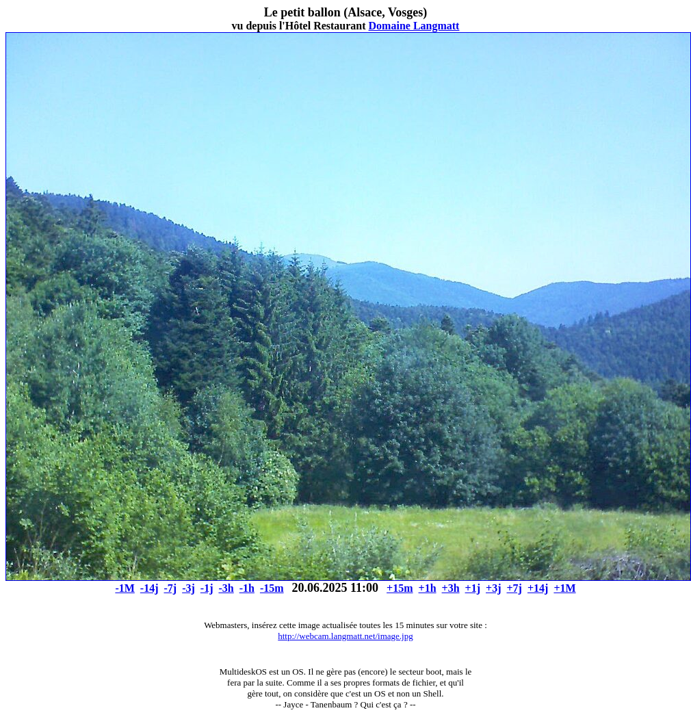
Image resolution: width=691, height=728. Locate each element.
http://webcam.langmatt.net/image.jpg (345, 636)
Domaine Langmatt (414, 25)
